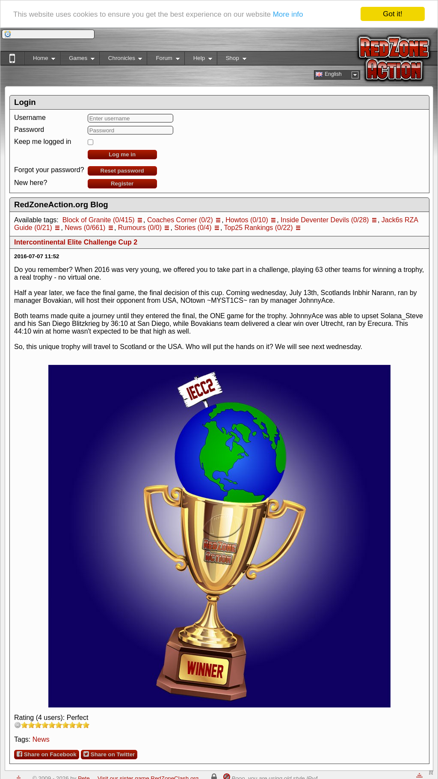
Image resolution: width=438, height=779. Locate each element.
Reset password (122, 170)
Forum (163, 60)
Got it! (392, 14)
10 (86, 725)
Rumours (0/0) (140, 227)
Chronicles (120, 60)
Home (39, 60)
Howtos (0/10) (246, 220)
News (41, 739)
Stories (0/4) (192, 227)
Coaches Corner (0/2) (180, 220)
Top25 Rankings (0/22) (258, 227)
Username (30, 117)
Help (198, 60)
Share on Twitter (109, 754)
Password (29, 129)
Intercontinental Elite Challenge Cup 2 (75, 242)
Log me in (122, 154)
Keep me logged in (42, 141)
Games (77, 60)
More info (288, 14)
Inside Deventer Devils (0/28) (325, 220)
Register (122, 183)
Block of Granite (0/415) (98, 220)
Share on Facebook (47, 754)
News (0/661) (85, 227)
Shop (231, 60)
